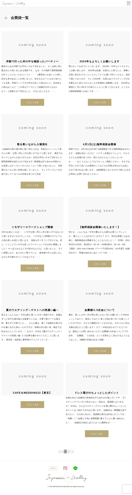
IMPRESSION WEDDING (61, 486)
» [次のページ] (72, 451)
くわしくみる (32, 102)
